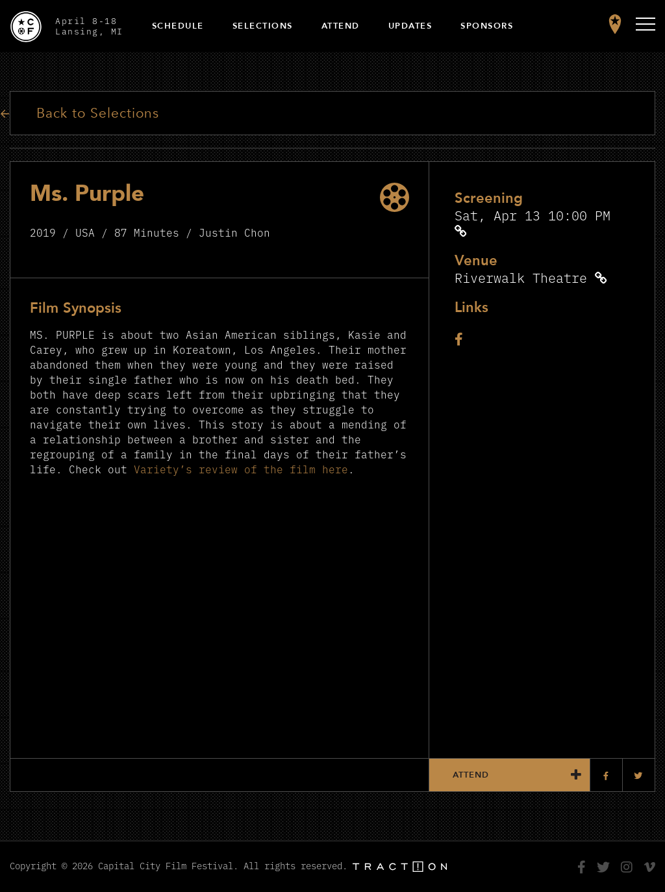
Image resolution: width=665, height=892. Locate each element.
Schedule (178, 26)
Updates (410, 26)
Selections (262, 26)
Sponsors (486, 26)
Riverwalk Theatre (521, 277)
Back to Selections (97, 113)
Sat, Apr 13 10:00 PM (532, 215)
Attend (340, 26)
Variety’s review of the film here (241, 469)
